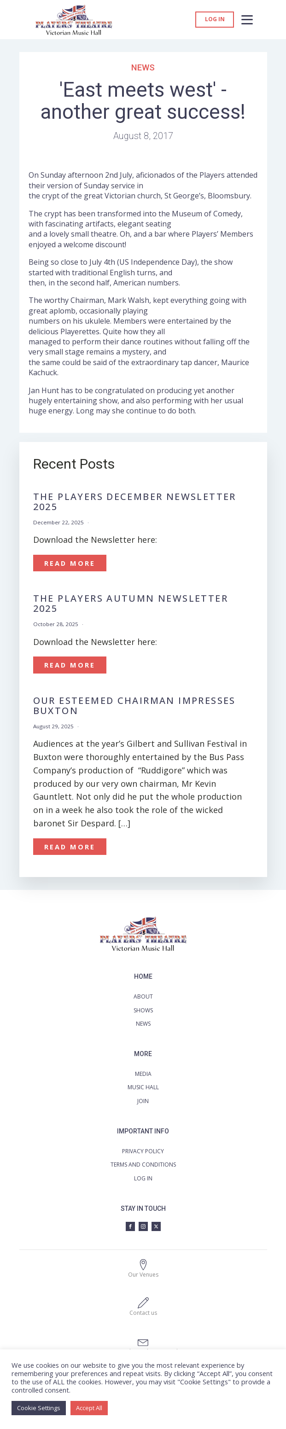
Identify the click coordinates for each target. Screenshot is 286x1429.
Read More (69, 563)
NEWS (143, 1024)
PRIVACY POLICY (143, 1151)
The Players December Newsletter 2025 (134, 502)
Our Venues (143, 1274)
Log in (215, 19)
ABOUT (143, 996)
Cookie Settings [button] (38, 1408)
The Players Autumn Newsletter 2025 (130, 603)
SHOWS (143, 1010)
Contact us (143, 1313)
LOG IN (143, 1178)
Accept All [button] (89, 1408)
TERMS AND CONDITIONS (143, 1164)
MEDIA (143, 1074)
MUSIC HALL (143, 1087)
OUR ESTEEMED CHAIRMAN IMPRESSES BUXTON (134, 706)
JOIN (143, 1101)
